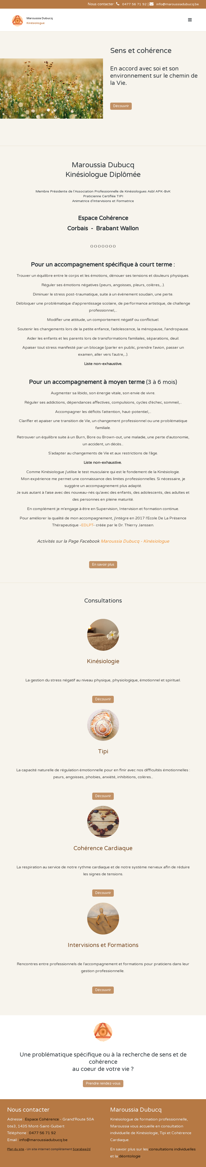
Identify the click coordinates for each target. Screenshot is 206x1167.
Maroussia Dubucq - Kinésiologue (135, 541)
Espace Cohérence (42, 1119)
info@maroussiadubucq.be (177, 4)
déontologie (130, 1156)
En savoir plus (103, 565)
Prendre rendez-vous (103, 1083)
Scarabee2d (82, 1149)
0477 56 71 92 (134, 4)
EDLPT (87, 525)
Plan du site (15, 1149)
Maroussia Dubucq (49, 110)
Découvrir (121, 106)
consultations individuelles (172, 1149)
